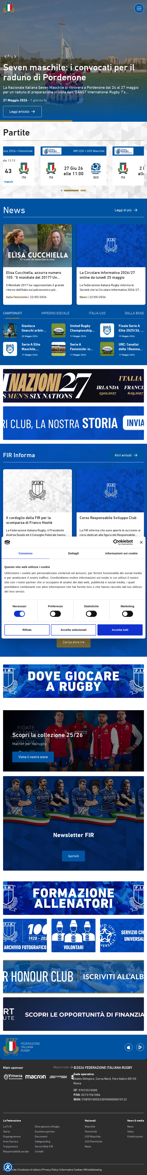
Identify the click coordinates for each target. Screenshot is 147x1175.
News (88, 1146)
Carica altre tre (73, 642)
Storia (6, 1131)
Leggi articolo (22, 111)
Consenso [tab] (26, 553)
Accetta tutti (120, 629)
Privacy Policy (50, 1169)
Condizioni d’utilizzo (29, 1169)
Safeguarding (42, 1141)
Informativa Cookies (71, 1169)
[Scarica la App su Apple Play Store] (128, 1047)
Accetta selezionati (73, 629)
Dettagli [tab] (73, 553)
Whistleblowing (93, 1169)
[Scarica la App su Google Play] (140, 1047)
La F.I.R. (7, 1126)
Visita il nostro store (33, 757)
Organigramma (11, 1136)
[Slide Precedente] (5, 56)
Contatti (39, 1151)
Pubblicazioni (135, 1136)
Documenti (41, 1136)
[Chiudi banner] (141, 542)
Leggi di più (126, 210)
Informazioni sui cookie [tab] (121, 553)
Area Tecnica (10, 1141)
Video (130, 1131)
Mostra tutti (63, 1067)
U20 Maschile (92, 1136)
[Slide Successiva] (15, 56)
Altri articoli (126, 455)
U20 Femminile (93, 1141)
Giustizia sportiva (45, 1131)
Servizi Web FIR (44, 1146)
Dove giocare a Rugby (47, 1126)
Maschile (90, 1126)
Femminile (91, 1131)
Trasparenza (10, 1146)
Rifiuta (26, 629)
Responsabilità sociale (16, 1151)
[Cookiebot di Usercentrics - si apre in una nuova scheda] (116, 542)
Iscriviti (73, 856)
